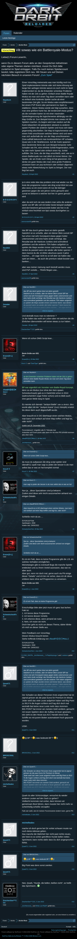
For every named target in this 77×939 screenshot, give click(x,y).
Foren (6, 33)
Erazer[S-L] (8, 356)
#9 (73, 589)
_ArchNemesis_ (26, 442)
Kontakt (68, 927)
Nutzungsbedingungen (58, 930)
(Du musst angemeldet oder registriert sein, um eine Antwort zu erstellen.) (51, 914)
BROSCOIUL (8, 755)
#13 (73, 814)
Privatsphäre (72, 930)
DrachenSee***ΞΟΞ (28, 329)
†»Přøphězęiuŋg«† (51, 655)
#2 (73, 217)
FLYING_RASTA (27, 655)
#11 (73, 730)
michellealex (8, 784)
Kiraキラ (24, 363)
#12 (73, 753)
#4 (73, 325)
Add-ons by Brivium (22, 936)
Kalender (18, 33)
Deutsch (4, 927)
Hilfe (74, 927)
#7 (73, 471)
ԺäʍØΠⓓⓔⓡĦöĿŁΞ (9, 391)
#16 (73, 901)
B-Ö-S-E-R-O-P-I (10, 200)
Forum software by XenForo (21, 932)
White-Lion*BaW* (41, 906)
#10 (73, 651)
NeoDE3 (6, 248)
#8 (73, 529)
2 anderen (64, 655)
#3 (73, 274)
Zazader (6, 304)
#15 (73, 869)
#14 (73, 846)
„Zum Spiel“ (46, 75)
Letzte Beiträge (8, 38)
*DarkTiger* (34, 363)
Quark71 (6, 684)
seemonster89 (26, 221)
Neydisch (7, 100)
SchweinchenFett (10, 499)
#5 (73, 359)
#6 (73, 438)
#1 (73, 174)
